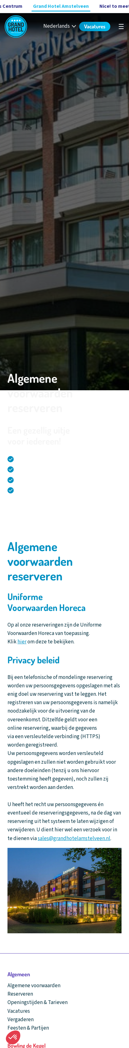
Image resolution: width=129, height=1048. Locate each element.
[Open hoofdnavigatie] (121, 26)
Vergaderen (20, 1019)
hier (21, 642)
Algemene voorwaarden (33, 985)
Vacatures (18, 1011)
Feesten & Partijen (28, 1028)
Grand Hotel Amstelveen (61, 6)
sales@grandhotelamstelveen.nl (74, 838)
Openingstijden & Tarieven (37, 1002)
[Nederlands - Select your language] (60, 26)
